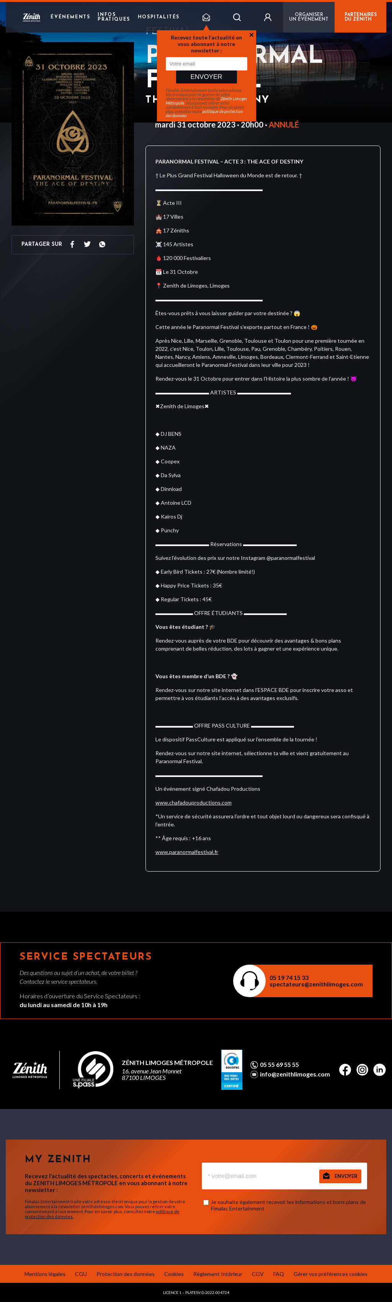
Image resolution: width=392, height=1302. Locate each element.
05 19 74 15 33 (289, 977)
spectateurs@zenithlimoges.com (316, 984)
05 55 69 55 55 (279, 1064)
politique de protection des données (204, 113)
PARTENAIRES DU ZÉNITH (361, 17)
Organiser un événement (308, 17)
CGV (258, 1274)
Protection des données (125, 1274)
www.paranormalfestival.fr (186, 852)
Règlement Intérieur (217, 1274)
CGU (81, 1274)
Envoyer (206, 76)
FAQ (278, 1274)
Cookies (174, 1274)
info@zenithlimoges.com (295, 1074)
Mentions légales (44, 1274)
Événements (70, 17)
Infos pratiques (114, 17)
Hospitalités (159, 17)
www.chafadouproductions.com (193, 802)
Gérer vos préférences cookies (331, 1274)
